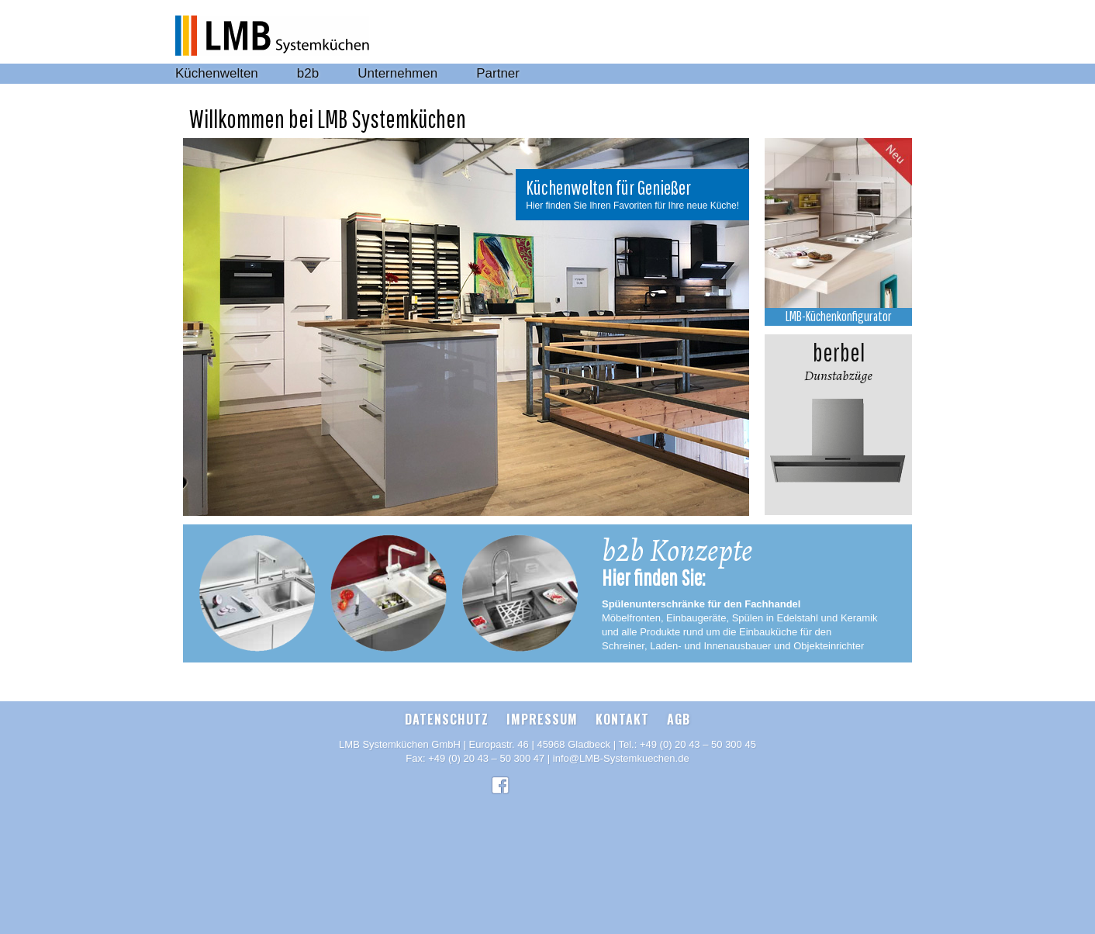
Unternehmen (397, 73)
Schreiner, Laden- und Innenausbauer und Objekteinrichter (733, 646)
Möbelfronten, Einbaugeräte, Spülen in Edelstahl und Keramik (740, 618)
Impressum (542, 719)
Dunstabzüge (838, 359)
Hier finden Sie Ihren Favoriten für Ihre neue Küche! (632, 205)
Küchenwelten (216, 73)
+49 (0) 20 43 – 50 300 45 (698, 744)
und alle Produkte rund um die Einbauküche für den (716, 632)
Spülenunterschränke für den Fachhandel (701, 604)
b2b (308, 73)
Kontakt (622, 719)
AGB (678, 719)
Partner (498, 73)
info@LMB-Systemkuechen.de (621, 758)
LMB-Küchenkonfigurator (839, 316)
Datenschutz (447, 719)
